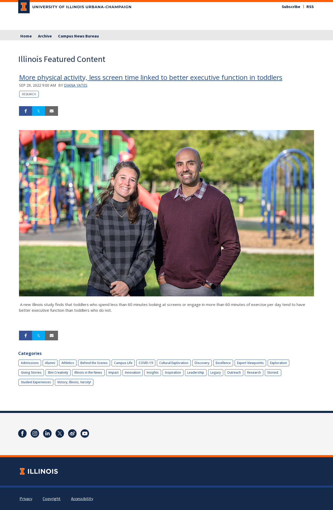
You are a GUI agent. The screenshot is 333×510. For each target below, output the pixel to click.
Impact (113, 372)
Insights (153, 372)
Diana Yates (75, 85)
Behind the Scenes (94, 363)
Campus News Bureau (78, 36)
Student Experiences (36, 382)
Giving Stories (31, 372)
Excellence (223, 363)
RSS (310, 7)
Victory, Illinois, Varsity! (74, 382)
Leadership (195, 372)
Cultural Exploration (173, 363)
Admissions (30, 363)
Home (26, 36)
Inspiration (173, 372)
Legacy (215, 372)
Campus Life (123, 363)
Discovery (202, 363)
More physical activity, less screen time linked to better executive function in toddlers (150, 77)
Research (29, 94)
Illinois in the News (88, 372)
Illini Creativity (58, 372)
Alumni (50, 363)
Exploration (278, 363)
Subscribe (291, 7)
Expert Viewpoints (250, 363)
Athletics (67, 363)
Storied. (273, 372)
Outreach (234, 372)
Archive (45, 36)
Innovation (132, 372)
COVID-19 (146, 363)
